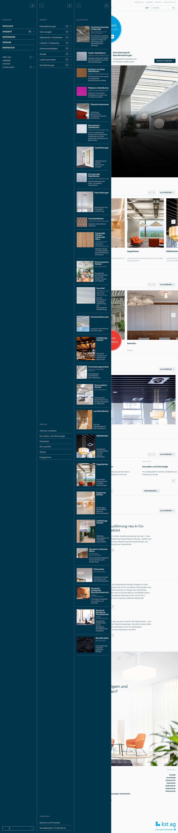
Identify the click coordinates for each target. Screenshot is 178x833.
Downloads (171, 777)
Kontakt (172, 775)
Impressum (171, 783)
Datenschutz (171, 780)
